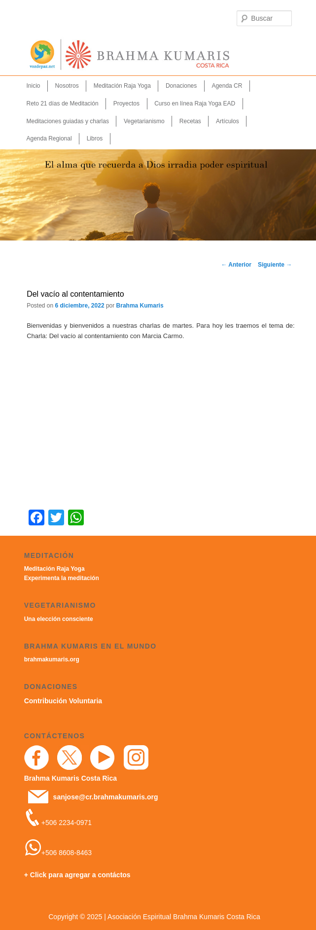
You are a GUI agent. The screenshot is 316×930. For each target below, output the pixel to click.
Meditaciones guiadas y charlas (68, 121)
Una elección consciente (58, 619)
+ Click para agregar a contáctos (77, 875)
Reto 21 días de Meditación (63, 103)
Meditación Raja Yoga (122, 85)
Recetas (190, 121)
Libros (95, 138)
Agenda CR (226, 85)
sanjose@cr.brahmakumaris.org (105, 797)
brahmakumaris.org (51, 659)
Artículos (227, 121)
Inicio (33, 85)
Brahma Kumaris (140, 305)
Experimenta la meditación (61, 578)
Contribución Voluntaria (63, 701)
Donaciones (181, 85)
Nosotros (67, 85)
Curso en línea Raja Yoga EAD (194, 103)
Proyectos (126, 103)
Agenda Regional (49, 138)
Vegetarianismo (144, 121)
